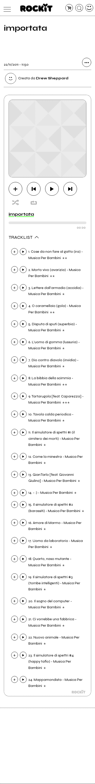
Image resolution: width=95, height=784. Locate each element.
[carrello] (69, 8)
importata (21, 214)
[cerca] (79, 8)
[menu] (6, 8)
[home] (36, 8)
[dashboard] (89, 8)
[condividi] (86, 62)
